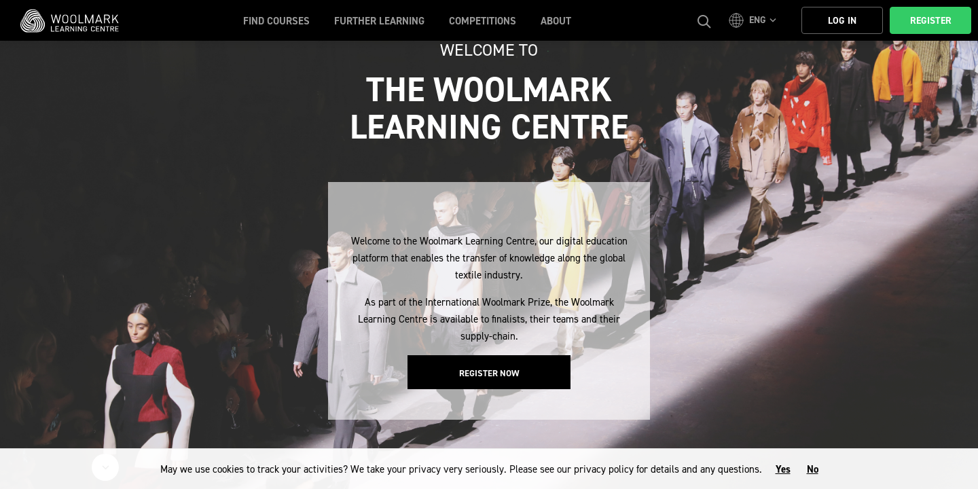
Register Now (489, 373)
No (812, 469)
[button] (754, 20)
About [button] (556, 21)
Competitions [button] (482, 21)
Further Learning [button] (379, 21)
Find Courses (276, 21)
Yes (783, 469)
